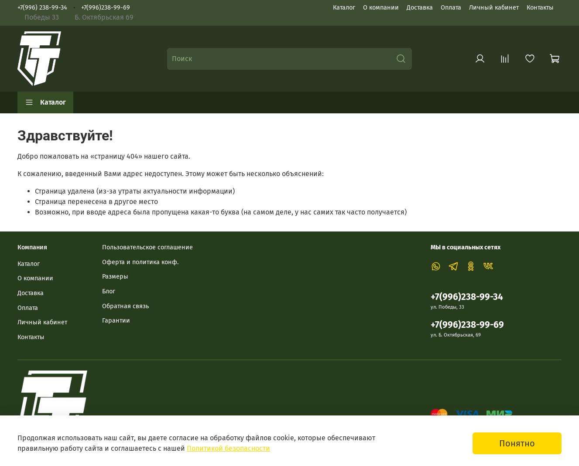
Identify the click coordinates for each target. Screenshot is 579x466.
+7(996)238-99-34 (467, 297)
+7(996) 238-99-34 (42, 7)
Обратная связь (125, 306)
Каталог (344, 7)
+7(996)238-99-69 (105, 7)
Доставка (420, 7)
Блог (108, 291)
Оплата (451, 7)
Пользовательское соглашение (147, 247)
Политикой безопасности (228, 448)
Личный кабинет (494, 7)
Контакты (540, 7)
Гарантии (116, 320)
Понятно (517, 443)
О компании (381, 7)
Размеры (115, 276)
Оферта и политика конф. (140, 262)
